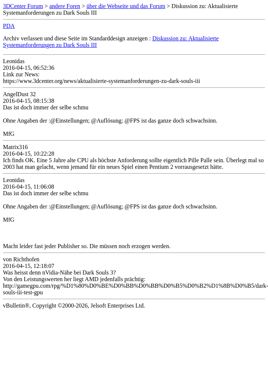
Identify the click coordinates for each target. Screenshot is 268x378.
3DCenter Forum (23, 6)
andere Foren (64, 6)
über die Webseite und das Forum (126, 6)
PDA (9, 26)
